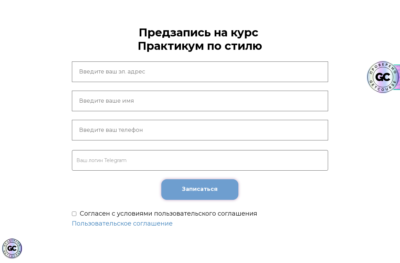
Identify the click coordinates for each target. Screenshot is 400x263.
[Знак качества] (12, 248)
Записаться (200, 189)
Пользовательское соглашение (122, 223)
